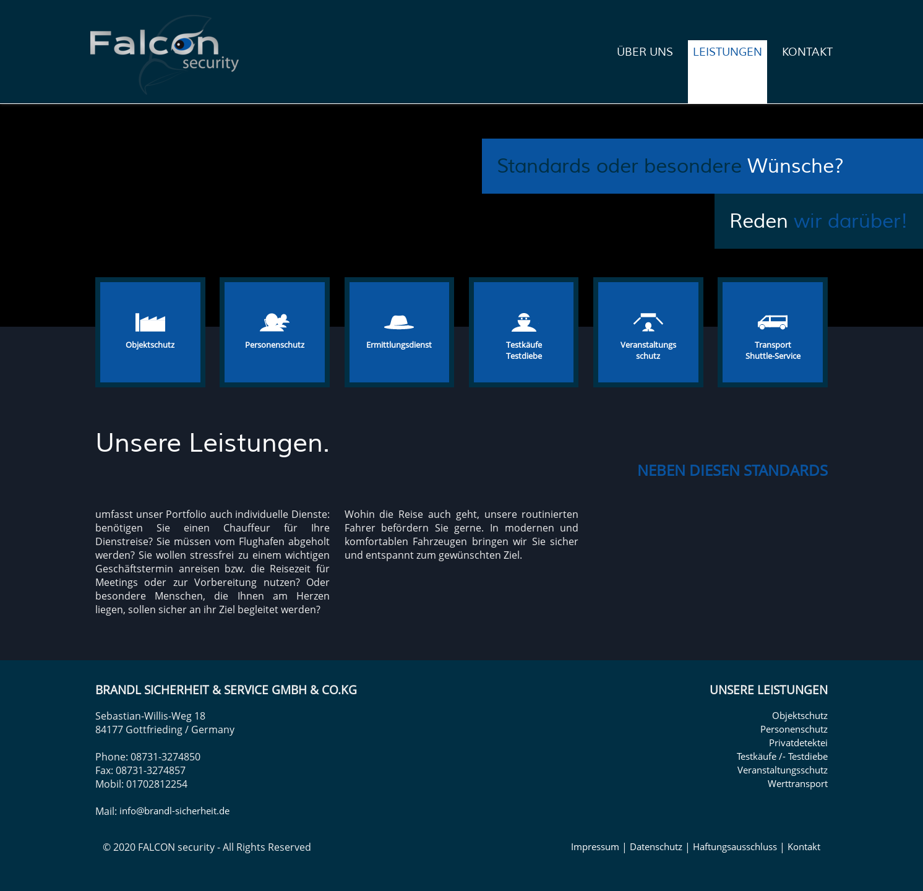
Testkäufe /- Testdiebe (782, 756)
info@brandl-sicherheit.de (174, 810)
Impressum (595, 846)
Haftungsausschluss (735, 846)
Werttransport (798, 783)
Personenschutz (794, 729)
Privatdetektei (798, 742)
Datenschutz (656, 846)
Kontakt (804, 846)
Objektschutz (800, 715)
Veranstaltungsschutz (782, 770)
